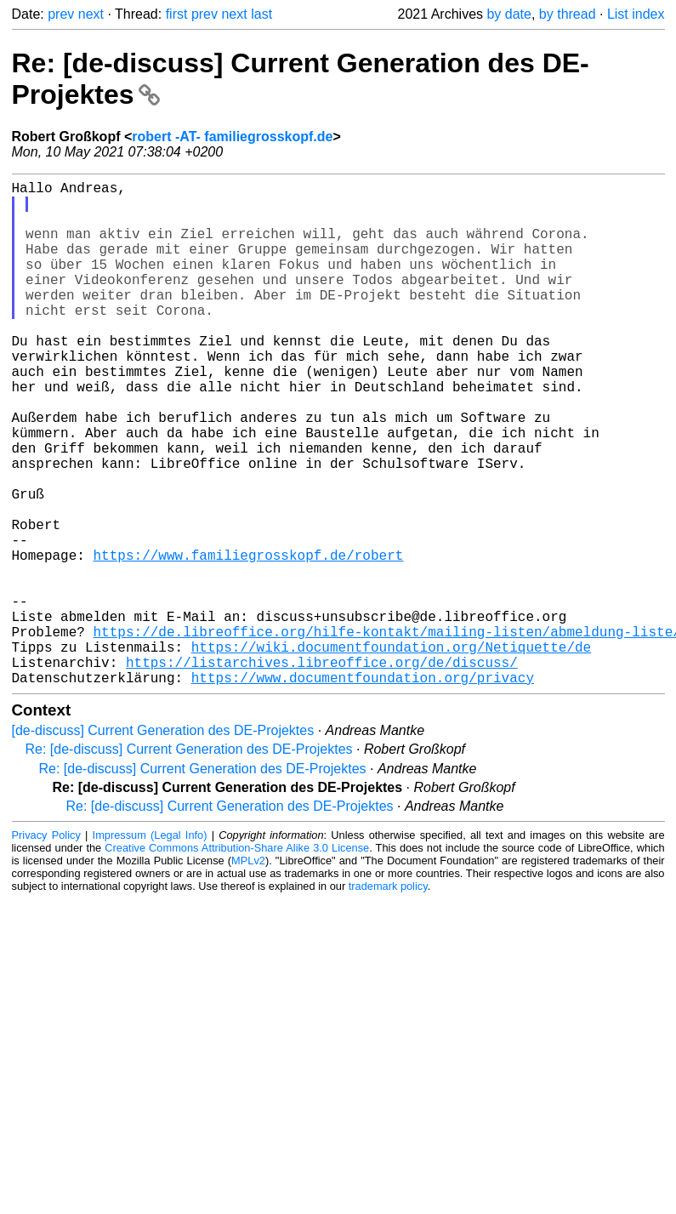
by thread (567, 14)
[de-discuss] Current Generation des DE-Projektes (163, 842)
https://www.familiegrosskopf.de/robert (249, 639)
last (261, 14)
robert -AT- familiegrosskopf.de (232, 136)
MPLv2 (248, 972)
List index (636, 14)
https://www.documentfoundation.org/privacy (362, 789)
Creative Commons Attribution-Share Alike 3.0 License (237, 960)
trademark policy (388, 998)
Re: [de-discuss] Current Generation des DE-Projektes (189, 861)
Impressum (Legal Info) (150, 947)
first (177, 14)
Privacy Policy (46, 947)
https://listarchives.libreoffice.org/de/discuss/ (322, 770)
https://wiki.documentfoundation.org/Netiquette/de (391, 752)
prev (61, 14)
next (91, 14)
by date (508, 14)
